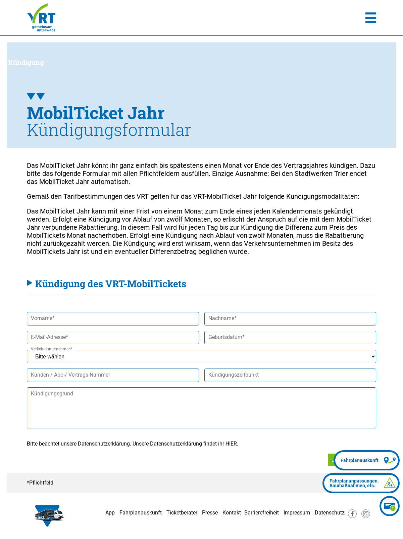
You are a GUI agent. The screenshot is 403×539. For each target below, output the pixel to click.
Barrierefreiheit (261, 512)
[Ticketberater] (390, 506)
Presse (210, 512)
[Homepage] (41, 17)
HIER (231, 443)
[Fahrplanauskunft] (367, 460)
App (110, 512)
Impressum (297, 512)
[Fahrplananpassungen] (361, 483)
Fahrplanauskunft (140, 512)
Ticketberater (181, 512)
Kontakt (231, 512)
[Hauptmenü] (370, 17)
